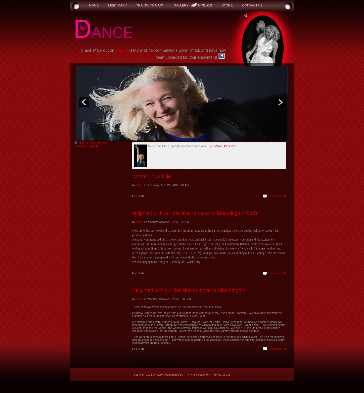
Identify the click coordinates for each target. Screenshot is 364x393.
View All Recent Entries (92, 142)
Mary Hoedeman (226, 146)
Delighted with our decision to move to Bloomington (188, 290)
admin (139, 185)
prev (84, 102)
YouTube (123, 50)
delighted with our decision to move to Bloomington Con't (194, 213)
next (280, 102)
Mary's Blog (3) (88, 146)
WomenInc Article (151, 176)
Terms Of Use (222, 374)
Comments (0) (277, 196)
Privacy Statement (199, 374)
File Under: (139, 196)
